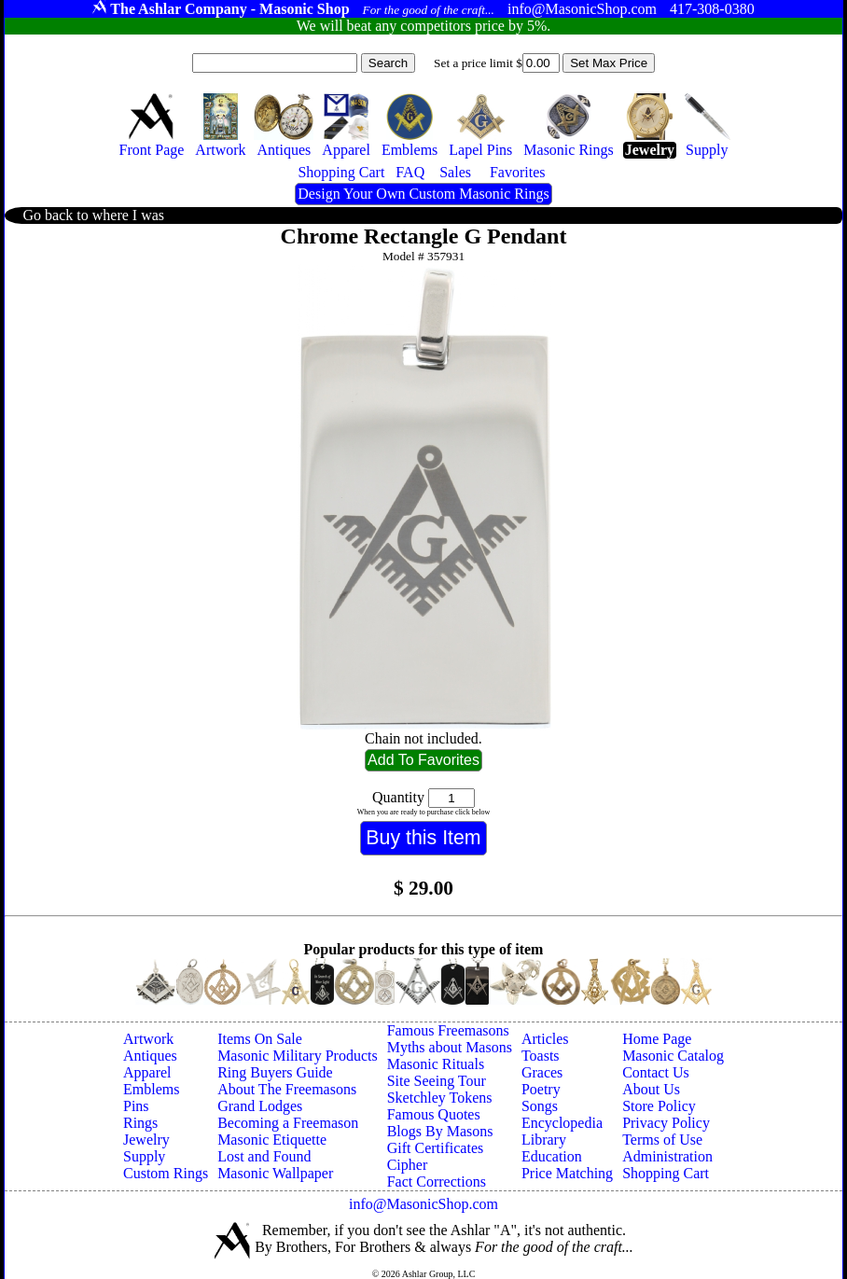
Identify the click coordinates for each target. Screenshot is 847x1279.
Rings (140, 1123)
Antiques (150, 1056)
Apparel (147, 1072)
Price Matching (567, 1173)
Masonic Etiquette (271, 1139)
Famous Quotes (433, 1114)
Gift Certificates (435, 1148)
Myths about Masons (449, 1047)
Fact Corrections (436, 1181)
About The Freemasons (286, 1089)
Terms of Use (662, 1139)
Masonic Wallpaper (275, 1173)
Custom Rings (165, 1173)
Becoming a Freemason (287, 1123)
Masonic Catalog (673, 1056)
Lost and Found (264, 1156)
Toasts (540, 1056)
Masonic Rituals (435, 1064)
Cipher (407, 1165)
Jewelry (146, 1139)
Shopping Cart (665, 1173)
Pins (136, 1106)
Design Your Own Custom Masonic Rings (423, 194)
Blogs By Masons (440, 1131)
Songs (539, 1106)
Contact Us (655, 1072)
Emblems (151, 1089)
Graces (541, 1072)
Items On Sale (259, 1039)
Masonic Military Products (297, 1056)
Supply (144, 1156)
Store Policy (659, 1106)
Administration (667, 1156)
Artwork (148, 1039)
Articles (545, 1039)
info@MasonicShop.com (423, 1204)
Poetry (541, 1089)
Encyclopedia (562, 1123)
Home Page (656, 1039)
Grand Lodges (259, 1106)
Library (543, 1139)
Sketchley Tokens (440, 1097)
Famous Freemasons (448, 1030)
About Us (651, 1089)
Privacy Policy (666, 1123)
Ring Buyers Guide (275, 1072)
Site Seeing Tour (436, 1081)
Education (551, 1156)
